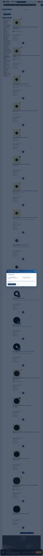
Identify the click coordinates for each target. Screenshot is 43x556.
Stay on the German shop (11, 284)
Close (18, 284)
